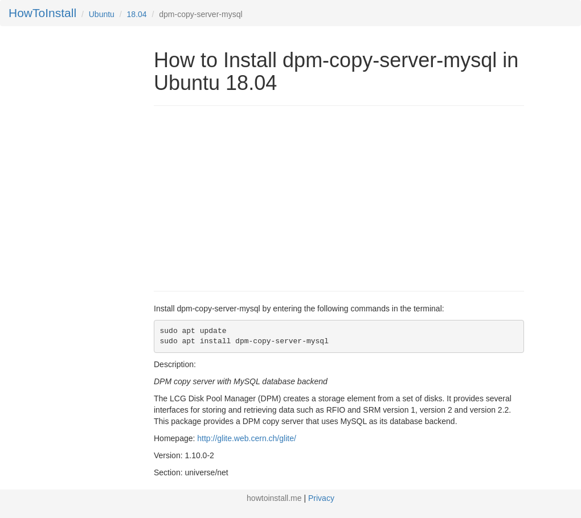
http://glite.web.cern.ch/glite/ (246, 438)
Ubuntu (101, 14)
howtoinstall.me (274, 498)
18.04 (137, 14)
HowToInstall (42, 12)
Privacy (321, 498)
